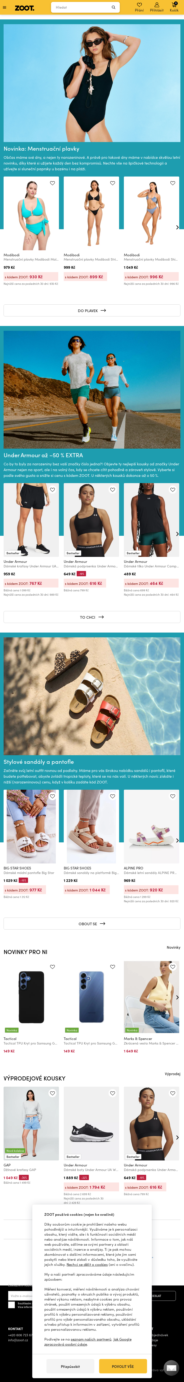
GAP (7, 1165)
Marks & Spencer (138, 1038)
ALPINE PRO (133, 868)
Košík (174, 6)
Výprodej (172, 1073)
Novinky (173, 947)
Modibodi (12, 254)
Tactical (10, 1038)
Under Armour (15, 561)
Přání (139, 7)
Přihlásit (157, 7)
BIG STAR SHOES (17, 868)
